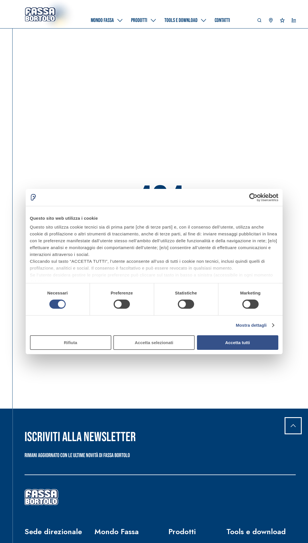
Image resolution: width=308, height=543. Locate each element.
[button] (259, 21)
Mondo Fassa (116, 531)
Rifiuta (70, 342)
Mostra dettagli (251, 325)
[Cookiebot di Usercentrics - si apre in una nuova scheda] (253, 197)
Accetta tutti (237, 342)
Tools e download (256, 531)
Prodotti (182, 531)
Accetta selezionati (154, 342)
